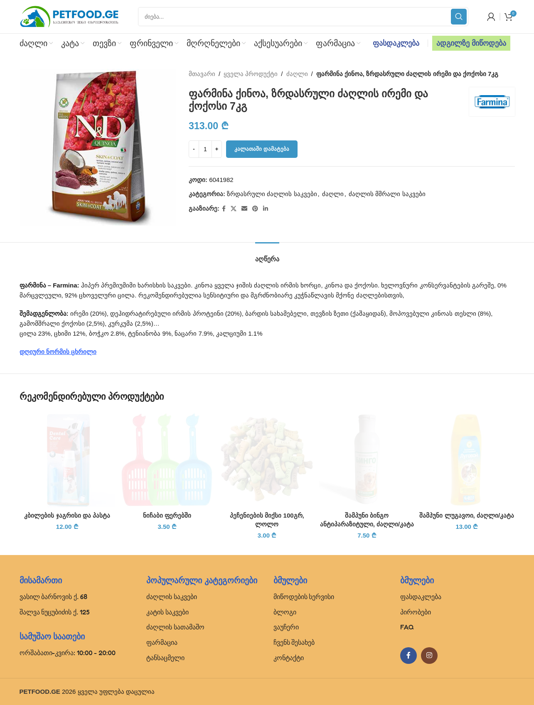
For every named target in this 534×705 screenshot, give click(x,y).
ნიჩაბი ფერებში (167, 515)
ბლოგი (284, 612)
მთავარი (202, 73)
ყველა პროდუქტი (251, 73)
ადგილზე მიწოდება (471, 43)
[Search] (303, 16)
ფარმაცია (161, 642)
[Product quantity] (205, 149)
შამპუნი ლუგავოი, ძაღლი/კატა (466, 515)
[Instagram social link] (429, 655)
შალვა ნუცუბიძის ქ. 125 (55, 612)
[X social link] (233, 208)
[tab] (267, 255)
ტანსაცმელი (165, 657)
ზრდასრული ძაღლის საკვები (272, 193)
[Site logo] (69, 16)
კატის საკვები (167, 612)
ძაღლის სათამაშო (175, 627)
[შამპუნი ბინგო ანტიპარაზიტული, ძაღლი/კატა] (367, 459)
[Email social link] (244, 208)
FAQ (407, 627)
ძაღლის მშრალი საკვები (387, 193)
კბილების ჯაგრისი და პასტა (67, 515)
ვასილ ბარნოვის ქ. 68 (54, 596)
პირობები (415, 612)
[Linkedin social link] (266, 208)
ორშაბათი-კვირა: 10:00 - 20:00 (68, 653)
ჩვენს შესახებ (294, 642)
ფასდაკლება (396, 43)
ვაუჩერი (286, 627)
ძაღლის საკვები (171, 596)
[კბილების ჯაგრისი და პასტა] (67, 459)
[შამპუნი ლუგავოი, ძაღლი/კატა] (466, 459)
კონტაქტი (288, 657)
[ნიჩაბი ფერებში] (167, 459)
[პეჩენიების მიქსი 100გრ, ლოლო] (267, 459)
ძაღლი (297, 73)
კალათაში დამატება (261, 149)
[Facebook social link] (223, 208)
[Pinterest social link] (255, 208)
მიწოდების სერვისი (304, 596)
